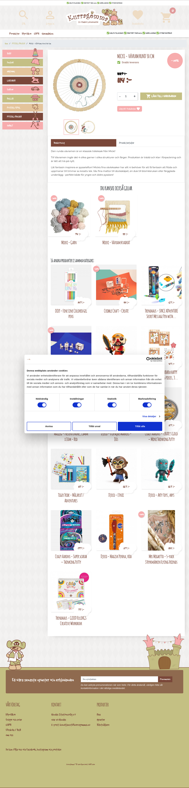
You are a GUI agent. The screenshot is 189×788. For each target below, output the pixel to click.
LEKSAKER (25, 81)
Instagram (42, 749)
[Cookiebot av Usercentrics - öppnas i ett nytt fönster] (148, 359)
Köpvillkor (11, 714)
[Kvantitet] (127, 96)
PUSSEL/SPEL (25, 108)
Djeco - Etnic (116, 495)
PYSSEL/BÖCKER (25, 117)
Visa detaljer (149, 416)
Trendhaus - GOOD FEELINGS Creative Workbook (71, 621)
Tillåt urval (94, 426)
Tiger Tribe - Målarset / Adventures (71, 498)
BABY (25, 54)
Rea (99, 714)
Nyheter (101, 719)
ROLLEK (25, 99)
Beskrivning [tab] (59, 142)
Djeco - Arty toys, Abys (161, 495)
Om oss (9, 735)
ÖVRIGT (25, 126)
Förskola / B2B (13, 730)
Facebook (31, 749)
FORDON (25, 90)
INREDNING (25, 72)
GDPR (8, 724)
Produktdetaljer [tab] (126, 142)
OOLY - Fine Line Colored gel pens (71, 314)
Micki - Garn (69, 242)
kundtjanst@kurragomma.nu (75, 724)
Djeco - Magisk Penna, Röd (116, 556)
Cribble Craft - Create (116, 311)
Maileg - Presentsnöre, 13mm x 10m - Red (71, 436)
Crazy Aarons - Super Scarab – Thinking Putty (71, 559)
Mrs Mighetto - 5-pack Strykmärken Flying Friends (161, 559)
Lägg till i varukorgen (161, 96)
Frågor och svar (14, 719)
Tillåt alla (140, 426)
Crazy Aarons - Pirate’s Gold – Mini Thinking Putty (161, 436)
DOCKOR (25, 63)
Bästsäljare (103, 724)
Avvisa (49, 426)
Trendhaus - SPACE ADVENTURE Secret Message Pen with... (161, 314)
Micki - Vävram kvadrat (116, 242)
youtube (57, 749)
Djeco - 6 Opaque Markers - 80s (116, 436)
